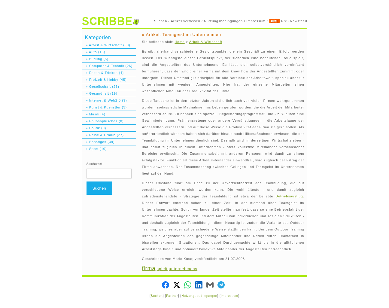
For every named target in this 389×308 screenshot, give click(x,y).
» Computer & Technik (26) (107, 66)
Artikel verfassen (185, 21)
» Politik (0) (94, 128)
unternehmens (183, 269)
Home (179, 42)
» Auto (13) (93, 52)
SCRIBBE (110, 21)
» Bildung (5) (95, 59)
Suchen (160, 21)
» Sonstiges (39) (98, 142)
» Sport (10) (94, 149)
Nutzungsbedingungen (223, 21)
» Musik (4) (93, 114)
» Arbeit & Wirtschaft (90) (106, 45)
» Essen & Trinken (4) (103, 73)
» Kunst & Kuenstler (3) (104, 107)
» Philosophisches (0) (103, 121)
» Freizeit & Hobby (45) (104, 79)
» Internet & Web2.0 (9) (104, 100)
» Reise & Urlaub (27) (103, 135)
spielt (162, 269)
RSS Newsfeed (294, 21)
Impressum (255, 21)
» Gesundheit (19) (99, 93)
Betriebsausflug (289, 196)
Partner (172, 295)
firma (149, 268)
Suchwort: (95, 164)
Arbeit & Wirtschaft (205, 42)
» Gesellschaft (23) (100, 86)
